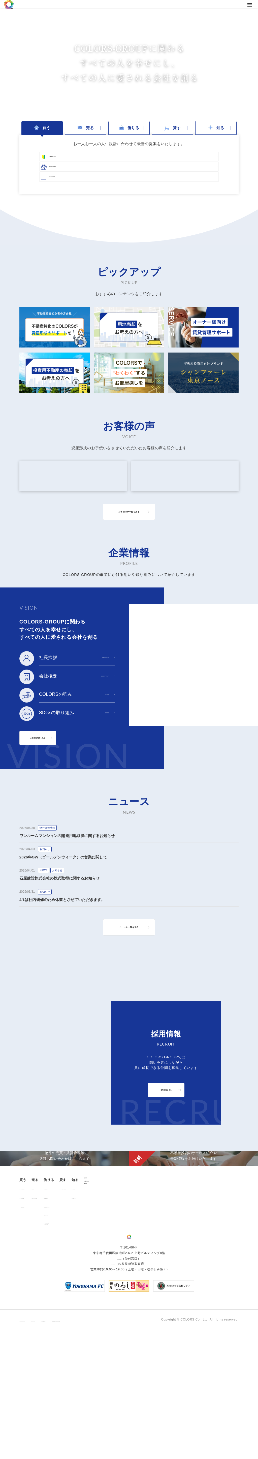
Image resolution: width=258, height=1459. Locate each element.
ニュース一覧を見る (129, 968)
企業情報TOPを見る (54, 779)
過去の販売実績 (33, 1303)
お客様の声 (189, 1295)
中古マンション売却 (70, 1303)
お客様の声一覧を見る (129, 553)
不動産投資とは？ (35, 1312)
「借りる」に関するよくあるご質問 (110, 1331)
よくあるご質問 (192, 1303)
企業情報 (215, 1286)
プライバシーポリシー (35, 1444)
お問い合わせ (218, 1303)
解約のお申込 (106, 1321)
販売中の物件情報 (35, 1295)
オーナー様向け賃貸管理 (155, 1295)
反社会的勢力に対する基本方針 (144, 1444)
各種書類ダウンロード (112, 1312)
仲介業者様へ (106, 1303)
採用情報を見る (166, 1131)
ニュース (215, 1294)
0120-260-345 (112, 1389)
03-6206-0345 (119, 1383)
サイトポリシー (69, 1444)
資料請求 (215, 1311)
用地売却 (62, 1295)
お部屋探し (104, 1295)
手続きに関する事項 (101, 1444)
